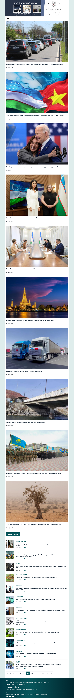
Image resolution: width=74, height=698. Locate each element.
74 (24, 673)
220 (43, 673)
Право (18, 563)
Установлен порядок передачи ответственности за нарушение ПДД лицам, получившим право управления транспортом (38, 665)
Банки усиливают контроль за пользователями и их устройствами (36, 654)
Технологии (20, 651)
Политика (19, 585)
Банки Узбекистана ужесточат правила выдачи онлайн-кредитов (35, 599)
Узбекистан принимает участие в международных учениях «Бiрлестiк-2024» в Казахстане (33, 473)
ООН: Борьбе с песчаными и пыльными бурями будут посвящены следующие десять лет (33, 524)
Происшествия (21, 575)
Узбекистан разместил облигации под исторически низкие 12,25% (36, 643)
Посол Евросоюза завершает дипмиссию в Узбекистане (23, 269)
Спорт (18, 552)
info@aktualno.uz (14, 687)
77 (36, 673)
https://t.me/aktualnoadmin (30, 689)
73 (20, 673)
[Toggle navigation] (8, 18)
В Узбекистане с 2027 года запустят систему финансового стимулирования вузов (40, 610)
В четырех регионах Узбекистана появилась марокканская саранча (36, 577)
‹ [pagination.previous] (7, 673)
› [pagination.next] (51, 673)
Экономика (20, 597)
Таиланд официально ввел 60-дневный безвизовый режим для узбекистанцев (30, 320)
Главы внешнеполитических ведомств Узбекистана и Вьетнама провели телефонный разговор (35, 115)
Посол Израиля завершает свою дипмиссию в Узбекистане (24, 218)
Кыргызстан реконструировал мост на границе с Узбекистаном (25, 422)
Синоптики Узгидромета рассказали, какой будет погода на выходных (37, 632)
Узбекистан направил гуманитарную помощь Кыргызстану (24, 371)
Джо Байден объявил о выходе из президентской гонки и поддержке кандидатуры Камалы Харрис (36, 167)
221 (48, 673)
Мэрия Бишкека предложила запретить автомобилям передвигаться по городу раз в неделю (34, 64)
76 (32, 673)
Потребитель (21, 541)
